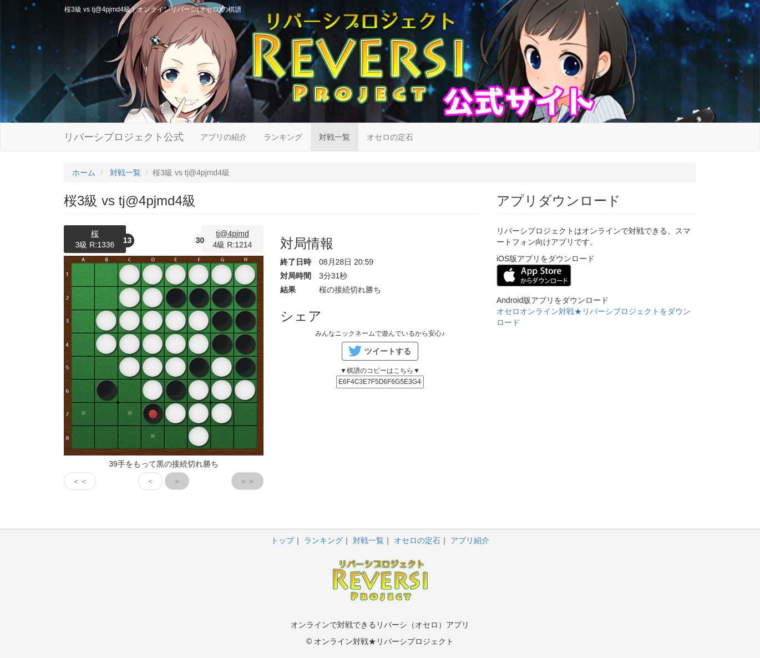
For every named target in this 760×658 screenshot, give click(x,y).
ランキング (283, 137)
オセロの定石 (390, 137)
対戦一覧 (334, 137)
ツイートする (387, 351)
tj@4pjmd (232, 233)
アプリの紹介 (223, 137)
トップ (282, 540)
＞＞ (247, 481)
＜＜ (80, 481)
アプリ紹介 (469, 540)
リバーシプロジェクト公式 (124, 137)
